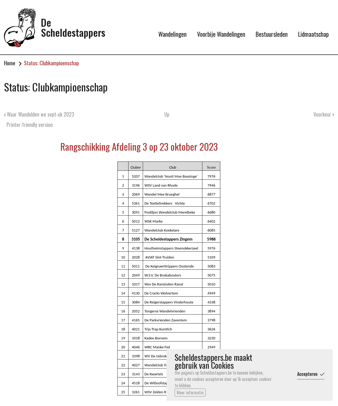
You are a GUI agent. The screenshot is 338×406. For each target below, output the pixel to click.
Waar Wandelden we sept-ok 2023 (39, 114)
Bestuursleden (272, 34)
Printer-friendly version (30, 124)
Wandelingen (172, 34)
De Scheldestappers (73, 27)
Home (9, 63)
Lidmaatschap (313, 34)
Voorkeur (323, 114)
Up (166, 114)
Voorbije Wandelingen (221, 34)
